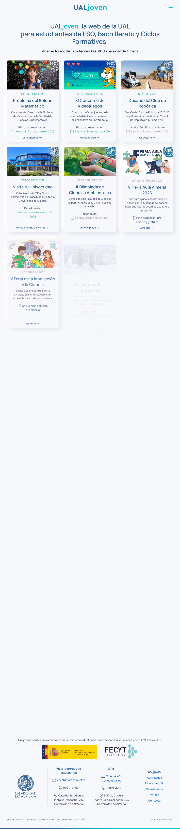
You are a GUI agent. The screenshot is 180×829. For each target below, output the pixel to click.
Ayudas (154, 795)
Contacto (154, 800)
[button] (171, 7)
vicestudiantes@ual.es (71, 780)
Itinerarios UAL (154, 783)
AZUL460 (167, 819)
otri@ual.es (113, 776)
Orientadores (154, 789)
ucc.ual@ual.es (111, 780)
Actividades (154, 777)
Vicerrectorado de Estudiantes (42, 819)
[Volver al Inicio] (90, 7)
